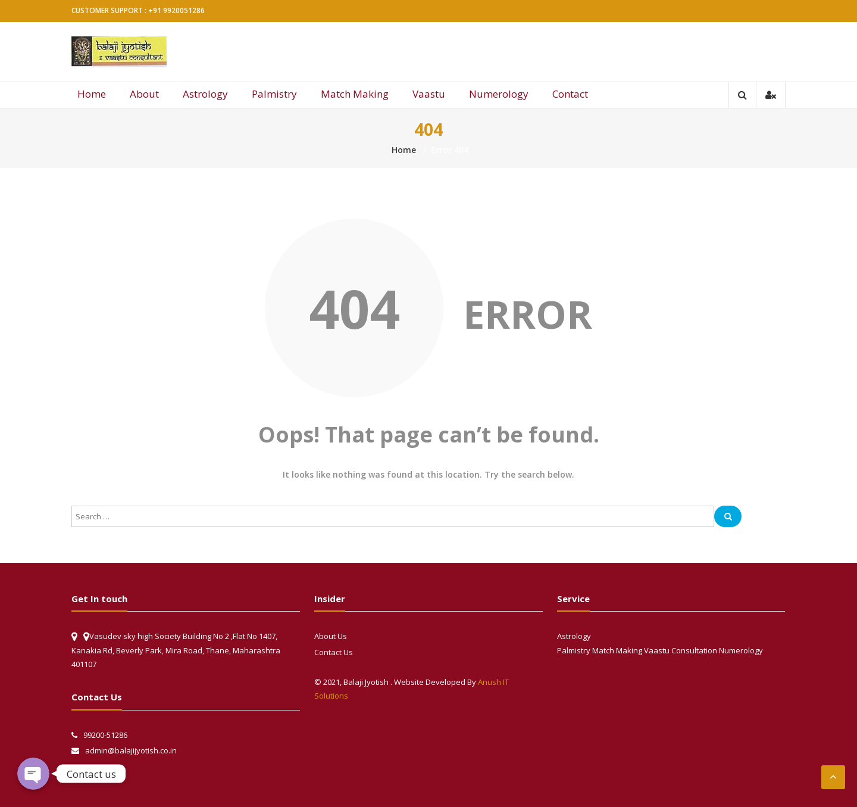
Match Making (355, 94)
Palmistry (274, 94)
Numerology (498, 94)
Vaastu (428, 94)
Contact (570, 94)
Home (91, 94)
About (144, 94)
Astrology (205, 94)
